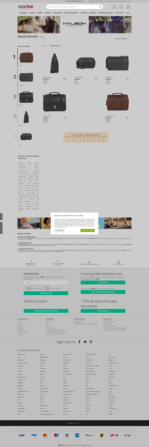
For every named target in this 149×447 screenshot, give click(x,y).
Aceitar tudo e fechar (87, 230)
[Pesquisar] (100, 6)
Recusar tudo (59, 230)
